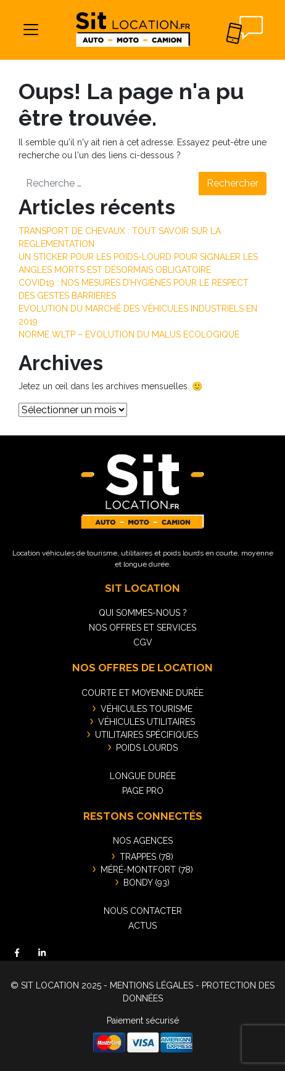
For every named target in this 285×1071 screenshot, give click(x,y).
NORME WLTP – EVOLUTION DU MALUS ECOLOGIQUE (129, 334)
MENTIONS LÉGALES (151, 985)
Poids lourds (147, 748)
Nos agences (143, 841)
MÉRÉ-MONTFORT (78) (147, 870)
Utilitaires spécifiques (146, 735)
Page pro (142, 791)
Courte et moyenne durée (142, 693)
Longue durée (143, 776)
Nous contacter (143, 911)
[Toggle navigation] (31, 29)
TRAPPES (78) (146, 857)
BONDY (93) (146, 882)
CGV (142, 642)
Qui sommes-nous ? (143, 613)
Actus (142, 926)
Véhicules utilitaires (146, 722)
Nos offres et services (142, 627)
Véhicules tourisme (146, 709)
